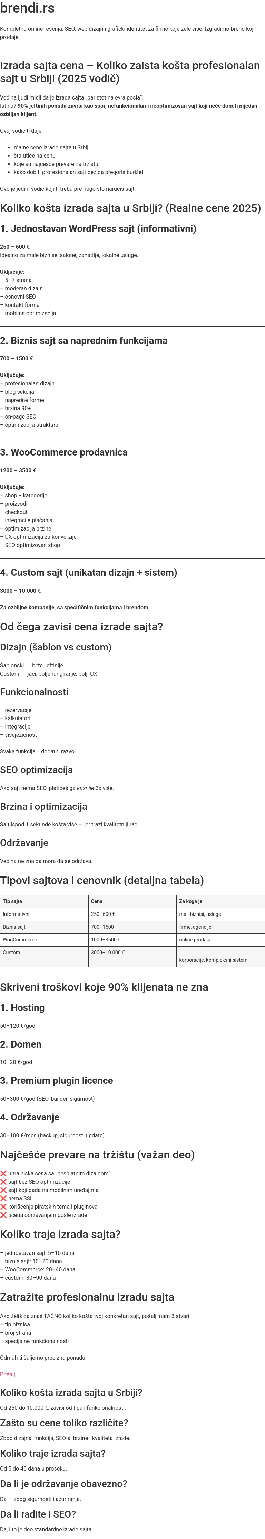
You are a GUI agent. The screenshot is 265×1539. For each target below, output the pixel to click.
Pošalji (8, 1374)
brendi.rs (27, 8)
